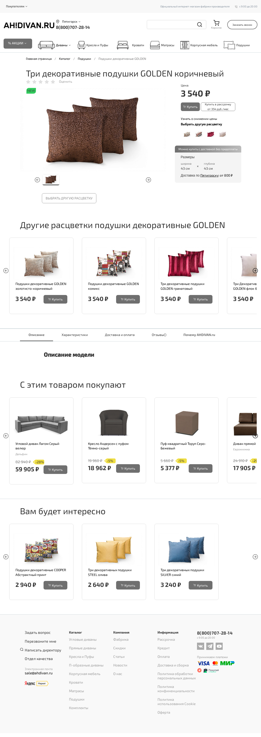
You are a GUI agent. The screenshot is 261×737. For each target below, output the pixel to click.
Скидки (118, 646)
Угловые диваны (81, 640)
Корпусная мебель (199, 46)
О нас (117, 665)
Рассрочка (165, 640)
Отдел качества (36, 652)
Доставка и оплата (120, 335)
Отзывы (159, 335)
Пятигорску (209, 175)
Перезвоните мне (37, 639)
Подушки (237, 46)
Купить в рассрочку (219, 107)
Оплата (163, 652)
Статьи (118, 652)
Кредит (163, 646)
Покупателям (15, 6)
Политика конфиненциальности (173, 677)
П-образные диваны (84, 659)
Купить (190, 107)
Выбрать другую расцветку (69, 199)
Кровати (129, 46)
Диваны (62, 46)
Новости (119, 659)
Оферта (163, 695)
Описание (36, 335)
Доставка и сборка (171, 659)
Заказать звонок (242, 24)
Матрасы (162, 46)
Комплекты (77, 689)
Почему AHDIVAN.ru (199, 335)
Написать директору (40, 645)
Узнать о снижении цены (199, 118)
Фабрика (120, 640)
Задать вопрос (35, 633)
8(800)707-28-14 (73, 27)
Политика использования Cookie (176, 687)
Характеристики (75, 335)
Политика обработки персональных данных (174, 667)
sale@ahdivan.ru (36, 665)
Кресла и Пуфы (93, 46)
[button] (255, 272)
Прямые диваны (81, 646)
